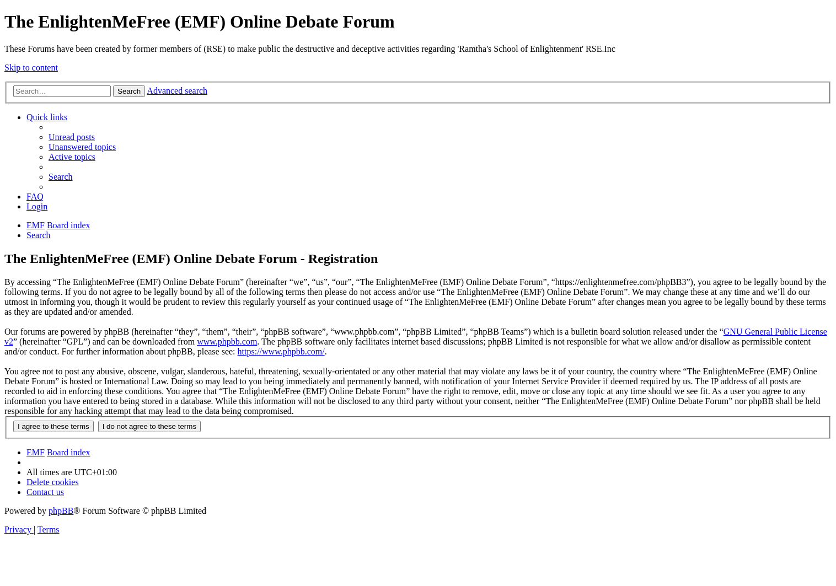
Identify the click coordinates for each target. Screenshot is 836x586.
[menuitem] (72, 137)
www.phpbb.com (227, 341)
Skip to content (31, 67)
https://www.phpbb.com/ (281, 351)
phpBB (61, 510)
